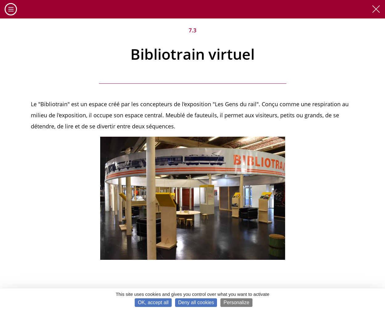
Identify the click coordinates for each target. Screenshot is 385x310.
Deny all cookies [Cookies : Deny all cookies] (196, 302)
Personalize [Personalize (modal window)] (236, 302)
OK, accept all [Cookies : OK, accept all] (153, 302)
